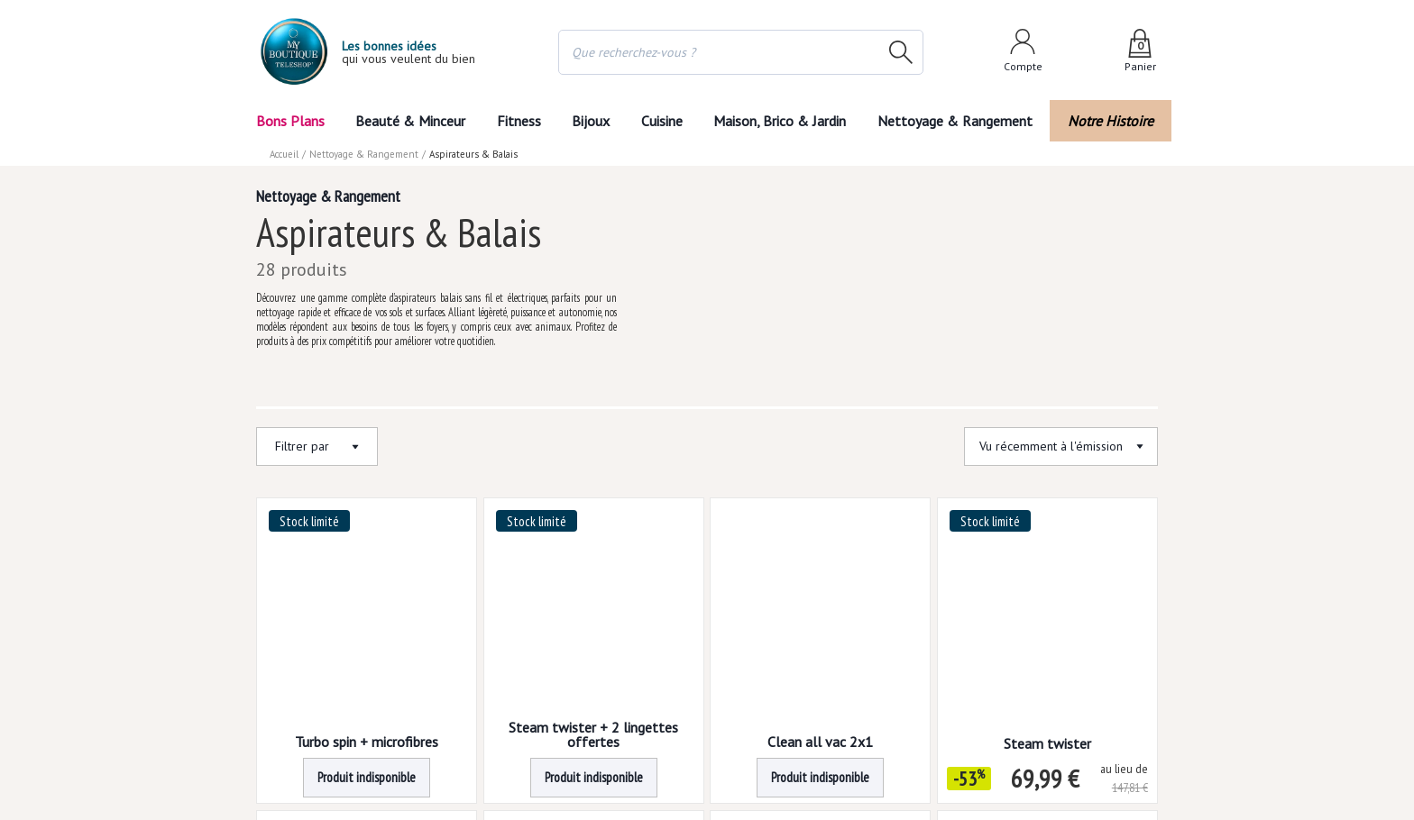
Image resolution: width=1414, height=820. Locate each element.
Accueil (285, 154)
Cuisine (662, 121)
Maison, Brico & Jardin (783, 121)
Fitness (517, 121)
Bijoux (591, 121)
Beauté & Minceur (410, 121)
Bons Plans (290, 121)
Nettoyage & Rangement (960, 121)
